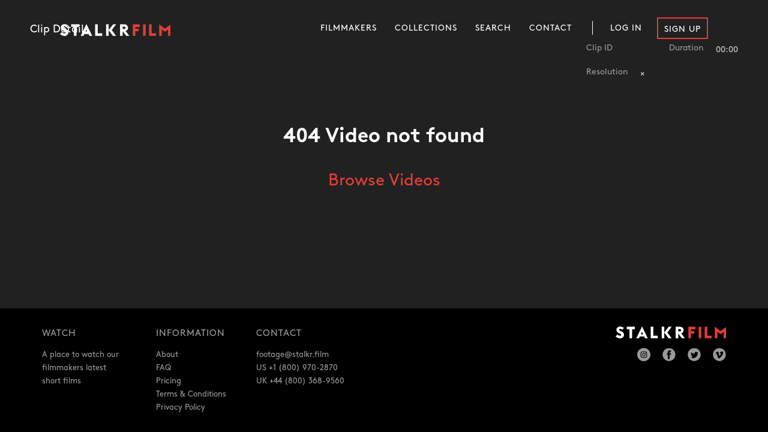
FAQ (163, 367)
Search (493, 28)
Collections (426, 28)
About (167, 354)
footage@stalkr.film (292, 354)
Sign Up (682, 29)
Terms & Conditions (191, 394)
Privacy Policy (180, 407)
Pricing (168, 381)
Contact (550, 28)
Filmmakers (348, 28)
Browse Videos (384, 180)
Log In (626, 28)
